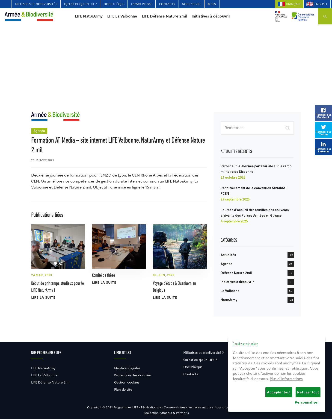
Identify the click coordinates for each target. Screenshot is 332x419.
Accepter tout (278, 392)
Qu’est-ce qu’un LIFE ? (80, 4)
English (320, 4)
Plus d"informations (286, 379)
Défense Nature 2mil (236, 273)
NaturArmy (229, 300)
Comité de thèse (103, 275)
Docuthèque (114, 4)
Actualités (228, 255)
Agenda (39, 131)
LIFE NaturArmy (89, 16)
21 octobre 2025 (233, 177)
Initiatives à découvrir (211, 16)
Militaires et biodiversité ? (36, 4)
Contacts (167, 4)
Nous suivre (191, 4)
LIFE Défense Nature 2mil (164, 16)
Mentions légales (127, 368)
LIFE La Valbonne (122, 16)
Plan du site (123, 389)
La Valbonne (230, 291)
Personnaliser (307, 402)
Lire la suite (43, 297)
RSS (212, 4)
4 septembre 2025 (234, 221)
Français (293, 4)
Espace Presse (141, 4)
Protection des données (132, 375)
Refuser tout (308, 392)
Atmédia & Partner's (174, 413)
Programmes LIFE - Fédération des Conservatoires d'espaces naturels (163, 407)
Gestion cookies (126, 382)
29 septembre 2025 (235, 199)
